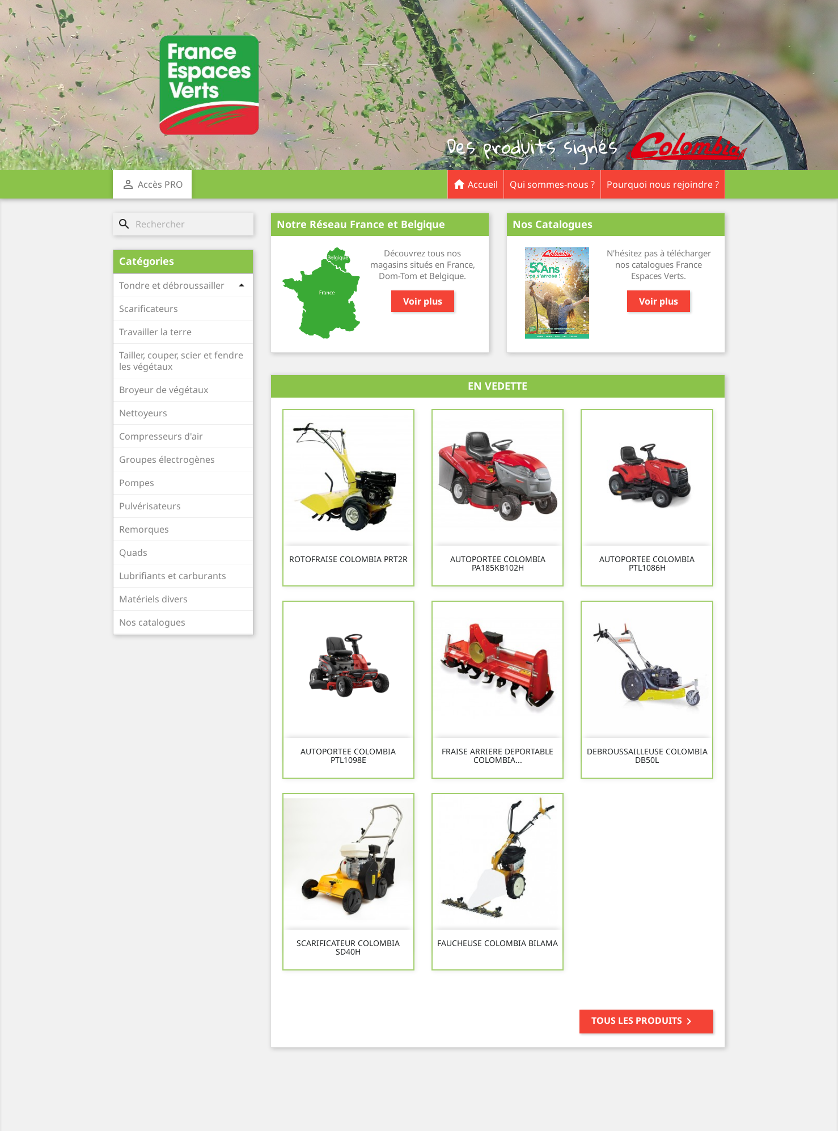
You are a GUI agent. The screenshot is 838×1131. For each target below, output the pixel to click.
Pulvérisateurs (150, 506)
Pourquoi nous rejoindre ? (663, 184)
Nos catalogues (152, 622)
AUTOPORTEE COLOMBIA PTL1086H (647, 563)
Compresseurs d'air (161, 436)
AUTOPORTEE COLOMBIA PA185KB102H (497, 563)
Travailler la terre (155, 332)
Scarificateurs (148, 308)
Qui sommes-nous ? (552, 184)
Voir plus (422, 301)
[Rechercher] (183, 224)
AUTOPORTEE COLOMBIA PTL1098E (348, 756)
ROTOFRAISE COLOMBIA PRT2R (348, 559)
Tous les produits (643, 1021)
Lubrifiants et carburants (172, 575)
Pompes (136, 482)
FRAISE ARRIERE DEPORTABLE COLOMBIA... (497, 756)
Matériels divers (153, 599)
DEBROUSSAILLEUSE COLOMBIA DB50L (647, 756)
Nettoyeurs (143, 413)
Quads (133, 552)
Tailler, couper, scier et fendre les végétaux (181, 361)
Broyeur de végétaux (163, 389)
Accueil (475, 180)
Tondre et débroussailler (172, 285)
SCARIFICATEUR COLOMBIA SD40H (348, 947)
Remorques (144, 529)
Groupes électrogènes (167, 459)
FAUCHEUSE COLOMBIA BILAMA (497, 943)
